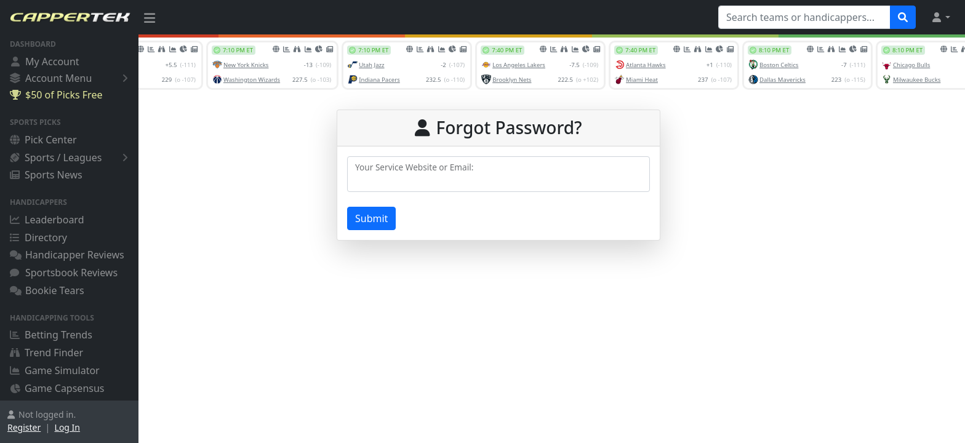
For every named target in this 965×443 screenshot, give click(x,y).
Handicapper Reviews (67, 254)
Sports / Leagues (71, 157)
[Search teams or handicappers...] (804, 17)
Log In (67, 427)
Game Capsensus (57, 388)
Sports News (46, 174)
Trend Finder (46, 352)
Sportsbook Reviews (64, 272)
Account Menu (71, 78)
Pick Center (43, 139)
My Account (44, 61)
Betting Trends (51, 334)
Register (24, 427)
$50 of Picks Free (56, 94)
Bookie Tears (47, 290)
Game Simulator (55, 370)
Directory (38, 237)
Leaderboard (47, 219)
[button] (940, 17)
